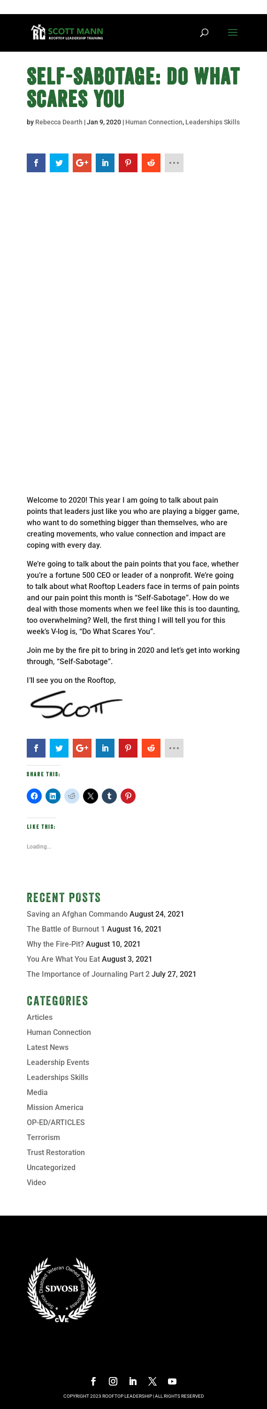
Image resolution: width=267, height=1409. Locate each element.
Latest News (48, 1047)
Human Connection (154, 122)
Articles (40, 1017)
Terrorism (43, 1137)
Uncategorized (51, 1167)
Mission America (55, 1107)
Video (36, 1182)
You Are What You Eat (63, 959)
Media (37, 1092)
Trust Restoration (56, 1152)
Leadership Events (58, 1062)
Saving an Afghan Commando (77, 914)
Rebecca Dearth (59, 122)
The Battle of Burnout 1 (66, 929)
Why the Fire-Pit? (55, 944)
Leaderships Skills (212, 122)
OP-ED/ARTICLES (56, 1122)
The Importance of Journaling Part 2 (88, 974)
